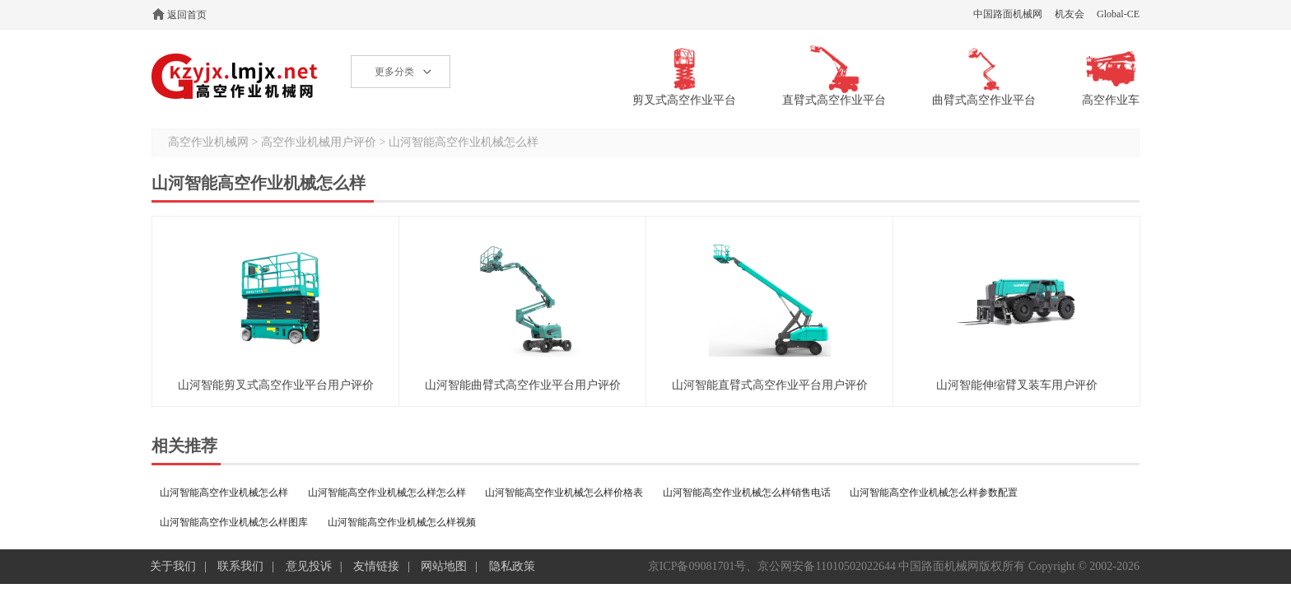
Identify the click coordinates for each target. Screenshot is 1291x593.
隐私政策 (512, 566)
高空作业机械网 (235, 76)
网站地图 (444, 566)
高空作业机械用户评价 (318, 142)
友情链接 (376, 566)
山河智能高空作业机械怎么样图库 (234, 522)
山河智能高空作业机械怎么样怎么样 (387, 492)
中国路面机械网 (1007, 14)
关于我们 (173, 566)
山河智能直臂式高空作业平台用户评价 (770, 385)
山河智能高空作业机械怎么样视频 (402, 522)
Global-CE (1118, 14)
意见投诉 (309, 566)
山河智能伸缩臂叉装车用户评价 (1017, 385)
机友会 (1069, 14)
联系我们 (240, 566)
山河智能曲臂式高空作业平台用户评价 (523, 385)
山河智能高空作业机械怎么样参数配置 (934, 492)
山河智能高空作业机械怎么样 (463, 142)
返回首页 (187, 15)
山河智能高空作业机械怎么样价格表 (564, 492)
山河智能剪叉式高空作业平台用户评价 (276, 385)
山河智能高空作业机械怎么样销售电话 (747, 492)
